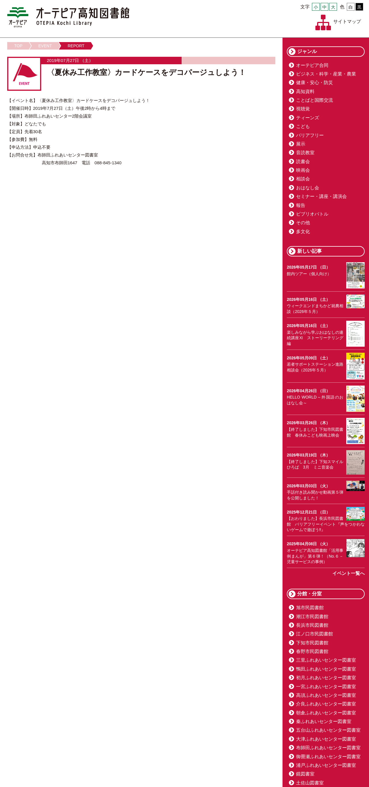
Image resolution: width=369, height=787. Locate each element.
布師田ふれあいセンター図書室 (328, 747)
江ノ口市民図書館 (314, 633)
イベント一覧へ (348, 573)
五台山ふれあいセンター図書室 (328, 730)
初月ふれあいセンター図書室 (326, 677)
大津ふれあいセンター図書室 (326, 739)
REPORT (76, 46)
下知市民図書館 (312, 642)
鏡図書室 (305, 773)
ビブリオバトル (312, 214)
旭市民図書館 (310, 607)
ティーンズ (307, 117)
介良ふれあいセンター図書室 (326, 703)
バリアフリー (310, 135)
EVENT (45, 46)
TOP (18, 46)
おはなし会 (307, 187)
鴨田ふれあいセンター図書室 (326, 669)
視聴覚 (303, 108)
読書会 (303, 161)
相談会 (303, 178)
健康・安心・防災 (314, 82)
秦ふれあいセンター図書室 (323, 721)
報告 (300, 205)
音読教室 (305, 152)
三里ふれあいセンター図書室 (326, 660)
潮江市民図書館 (312, 616)
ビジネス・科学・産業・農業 (326, 73)
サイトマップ (347, 21)
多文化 (303, 231)
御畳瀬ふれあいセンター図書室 (328, 756)
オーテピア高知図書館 (68, 17)
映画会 (303, 170)
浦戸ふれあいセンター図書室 (326, 765)
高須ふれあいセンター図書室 (326, 695)
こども (303, 126)
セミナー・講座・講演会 (321, 196)
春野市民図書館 (312, 651)
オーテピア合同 (312, 65)
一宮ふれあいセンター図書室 (326, 686)
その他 (303, 222)
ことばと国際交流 (314, 100)
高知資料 (305, 91)
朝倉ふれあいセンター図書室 (326, 712)
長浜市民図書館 (312, 625)
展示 (300, 143)
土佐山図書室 (310, 782)
